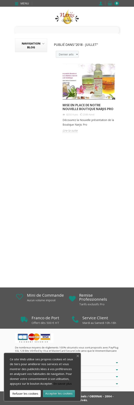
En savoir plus (63, 383)
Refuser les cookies (25, 393)
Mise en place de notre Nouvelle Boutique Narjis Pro (88, 107)
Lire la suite (70, 130)
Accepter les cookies (59, 393)
